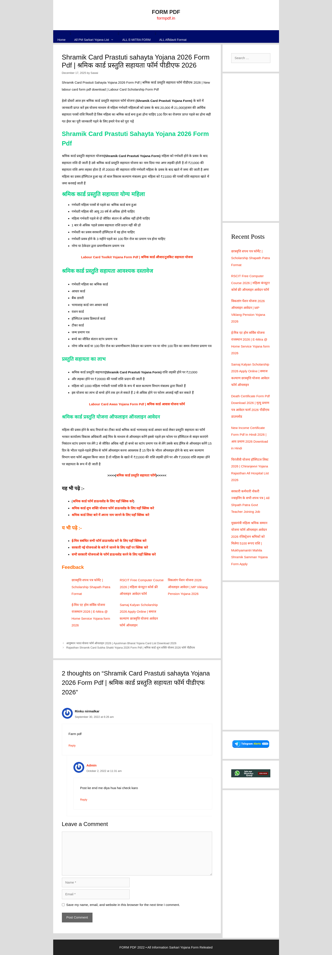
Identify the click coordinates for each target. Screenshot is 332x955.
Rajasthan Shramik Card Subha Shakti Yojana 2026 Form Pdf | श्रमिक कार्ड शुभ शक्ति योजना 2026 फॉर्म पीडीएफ (130, 647)
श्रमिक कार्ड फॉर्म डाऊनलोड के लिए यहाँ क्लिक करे (103, 501)
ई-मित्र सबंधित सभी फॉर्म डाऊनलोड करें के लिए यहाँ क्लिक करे (109, 541)
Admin (91, 765)
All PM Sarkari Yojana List (96, 40)
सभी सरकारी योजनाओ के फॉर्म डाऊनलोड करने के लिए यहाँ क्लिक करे (114, 554)
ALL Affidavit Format (173, 39)
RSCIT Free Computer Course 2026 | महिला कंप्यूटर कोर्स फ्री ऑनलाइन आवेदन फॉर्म (142, 587)
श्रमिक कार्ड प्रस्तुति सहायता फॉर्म (136, 475)
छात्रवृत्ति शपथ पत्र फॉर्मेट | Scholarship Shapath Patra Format (91, 587)
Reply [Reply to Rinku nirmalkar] (72, 745)
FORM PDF (166, 12)
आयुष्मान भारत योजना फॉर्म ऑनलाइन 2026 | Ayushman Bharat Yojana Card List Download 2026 (121, 643)
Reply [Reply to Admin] (83, 799)
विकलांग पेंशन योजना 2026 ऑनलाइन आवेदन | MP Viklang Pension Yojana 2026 (188, 587)
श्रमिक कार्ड (79, 515)
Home (62, 39)
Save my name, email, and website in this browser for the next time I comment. (123, 905)
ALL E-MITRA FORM (136, 39)
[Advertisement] (250, 147)
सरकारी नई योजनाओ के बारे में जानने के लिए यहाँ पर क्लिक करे (110, 547)
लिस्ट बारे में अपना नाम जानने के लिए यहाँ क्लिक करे (117, 515)
